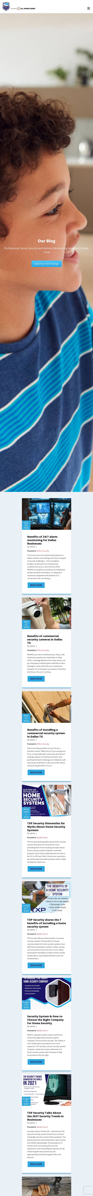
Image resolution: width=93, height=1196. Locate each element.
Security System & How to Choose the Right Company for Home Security (45, 1020)
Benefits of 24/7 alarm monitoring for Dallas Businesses (42, 540)
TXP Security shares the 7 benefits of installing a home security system (46, 923)
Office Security (43, 551)
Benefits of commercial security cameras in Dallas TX (44, 639)
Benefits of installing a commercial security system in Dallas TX (46, 733)
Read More (37, 585)
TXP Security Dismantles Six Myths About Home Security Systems (46, 827)
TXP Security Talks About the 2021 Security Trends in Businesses (45, 1116)
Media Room (42, 837)
